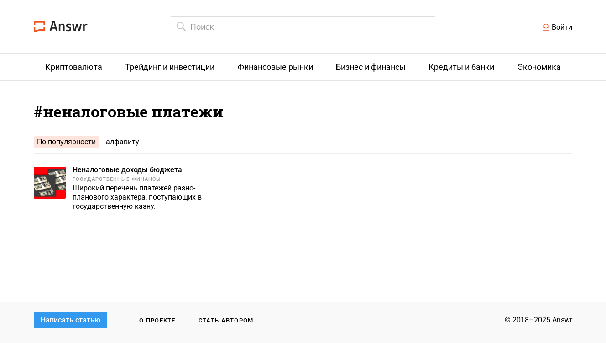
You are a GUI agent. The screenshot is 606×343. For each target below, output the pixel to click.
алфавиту (122, 141)
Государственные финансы (117, 179)
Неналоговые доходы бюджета (127, 169)
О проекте (157, 320)
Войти (562, 27)
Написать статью (70, 320)
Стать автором (226, 320)
